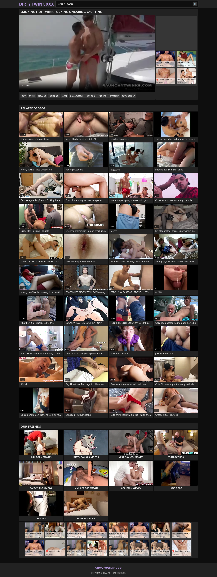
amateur (114, 95)
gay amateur (76, 95)
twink (32, 95)
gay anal (91, 95)
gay (24, 95)
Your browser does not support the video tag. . (87, 53)
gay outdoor (128, 95)
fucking (102, 95)
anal (64, 95)
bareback (54, 95)
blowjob (42, 95)
